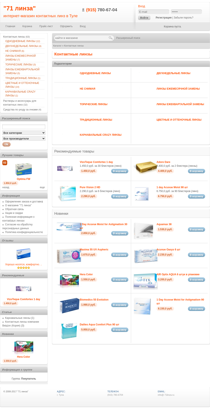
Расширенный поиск (128, 38)
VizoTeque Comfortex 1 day (96, 162)
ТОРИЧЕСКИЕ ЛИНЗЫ (93, 104)
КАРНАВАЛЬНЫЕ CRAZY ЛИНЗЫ (100, 134)
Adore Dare (163, 162)
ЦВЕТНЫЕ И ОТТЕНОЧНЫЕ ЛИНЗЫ (179, 119)
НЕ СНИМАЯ (87, 88)
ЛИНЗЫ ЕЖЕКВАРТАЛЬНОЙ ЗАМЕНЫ (180, 104)
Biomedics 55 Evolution (94, 299)
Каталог (57, 45)
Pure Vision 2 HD (90, 187)
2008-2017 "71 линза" (17, 391)
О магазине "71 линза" (18, 205)
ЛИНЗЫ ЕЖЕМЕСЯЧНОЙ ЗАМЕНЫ (178, 88)
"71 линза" (19, 8)
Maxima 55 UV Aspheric (94, 249)
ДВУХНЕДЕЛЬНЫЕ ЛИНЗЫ (173, 73)
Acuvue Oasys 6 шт (168, 249)
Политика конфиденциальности (24, 232)
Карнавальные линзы (18, 317)
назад (5, 187)
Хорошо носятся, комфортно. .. (23, 264)
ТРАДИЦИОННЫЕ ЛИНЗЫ (96, 119)
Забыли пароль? (183, 17)
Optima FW (23, 179)
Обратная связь (14, 209)
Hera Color (86, 274)
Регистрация (164, 17)
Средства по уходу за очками (22, 109)
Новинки (61, 214)
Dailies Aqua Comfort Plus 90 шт (99, 324)
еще (42, 187)
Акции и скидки (14, 213)
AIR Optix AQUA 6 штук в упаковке (178, 274)
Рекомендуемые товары (74, 151)
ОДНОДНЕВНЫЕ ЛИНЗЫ (95, 73)
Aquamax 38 (164, 224)
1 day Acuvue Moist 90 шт (172, 187)
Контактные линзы (74, 45)
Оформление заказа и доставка (24, 201)
